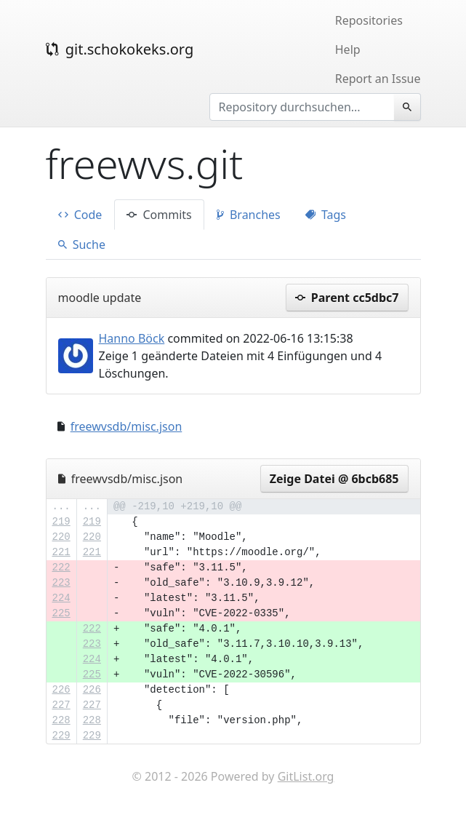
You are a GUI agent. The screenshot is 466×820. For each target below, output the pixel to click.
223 (61, 583)
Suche (81, 244)
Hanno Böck (132, 338)
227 (61, 705)
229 (61, 735)
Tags (325, 215)
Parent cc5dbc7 (347, 298)
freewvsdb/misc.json (126, 426)
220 (61, 537)
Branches (249, 215)
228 (61, 720)
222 (61, 567)
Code (80, 215)
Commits (158, 215)
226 (61, 690)
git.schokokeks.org (120, 49)
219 (61, 522)
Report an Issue (378, 79)
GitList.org (306, 776)
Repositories (369, 20)
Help (348, 49)
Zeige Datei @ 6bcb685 (334, 479)
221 (61, 552)
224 (61, 598)
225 (61, 613)
